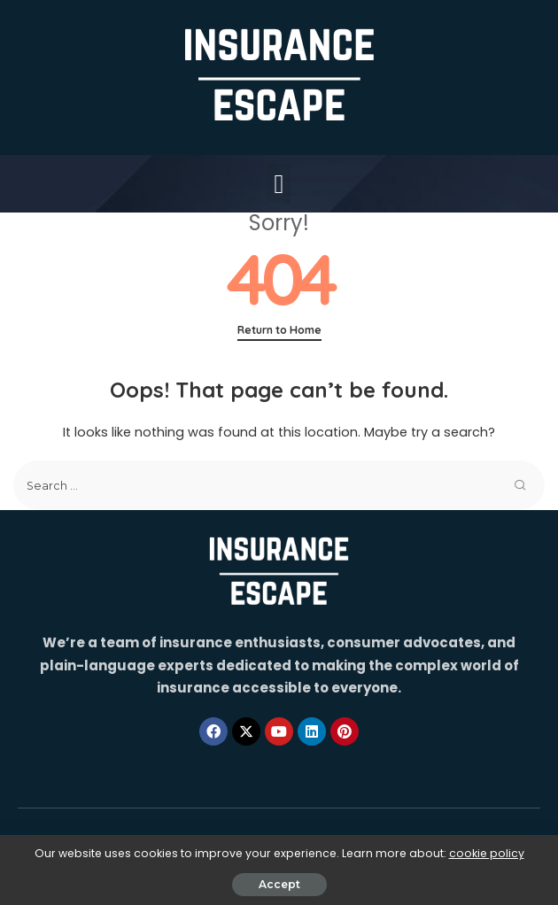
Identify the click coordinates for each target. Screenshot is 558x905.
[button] (279, 184)
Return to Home (279, 329)
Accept (279, 884)
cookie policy (486, 853)
